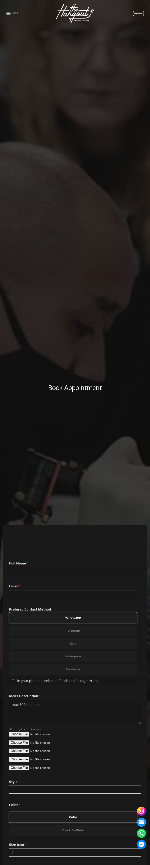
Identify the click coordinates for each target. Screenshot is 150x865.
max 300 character (75, 712)
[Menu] (13, 13)
